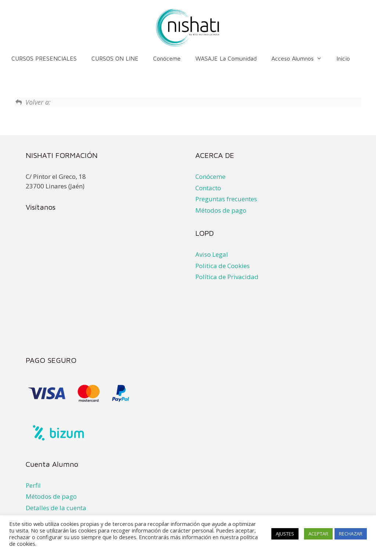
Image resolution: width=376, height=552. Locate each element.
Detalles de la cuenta (56, 508)
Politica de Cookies (222, 265)
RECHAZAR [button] (350, 533)
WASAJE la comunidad (226, 58)
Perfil (33, 485)
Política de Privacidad (226, 277)
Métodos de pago (220, 210)
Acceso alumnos (300, 58)
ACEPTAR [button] (318, 533)
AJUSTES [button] (285, 533)
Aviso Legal (211, 254)
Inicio (343, 58)
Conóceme (167, 58)
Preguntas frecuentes (226, 199)
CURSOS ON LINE (114, 58)
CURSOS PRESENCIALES (44, 58)
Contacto (208, 188)
